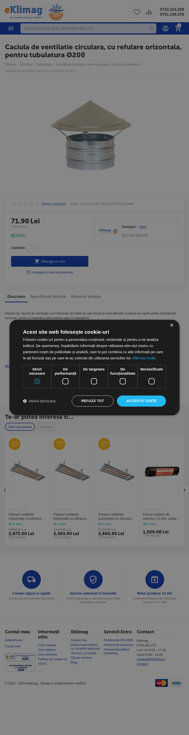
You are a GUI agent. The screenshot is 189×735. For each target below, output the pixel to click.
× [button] (171, 325)
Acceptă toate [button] (141, 401)
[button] (39, 401)
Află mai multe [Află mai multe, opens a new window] (144, 358)
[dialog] (94, 367)
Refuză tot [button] (92, 401)
